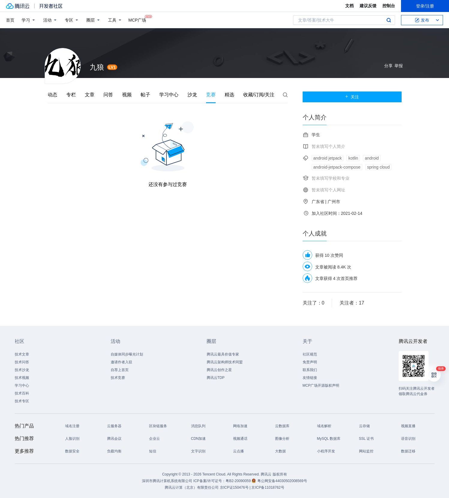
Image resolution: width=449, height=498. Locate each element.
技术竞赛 (118, 378)
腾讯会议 (114, 438)
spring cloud (378, 167)
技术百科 (22, 393)
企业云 (154, 438)
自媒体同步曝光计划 (127, 354)
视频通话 (240, 438)
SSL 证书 (366, 438)
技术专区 (22, 401)
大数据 (280, 451)
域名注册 (72, 426)
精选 (229, 94)
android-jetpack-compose (337, 167)
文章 (89, 94)
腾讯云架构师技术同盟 (225, 362)
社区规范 (310, 354)
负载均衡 (114, 451)
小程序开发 (326, 451)
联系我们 (310, 370)
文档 (349, 5)
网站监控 (366, 451)
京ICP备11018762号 (267, 487)
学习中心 (168, 94)
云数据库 (282, 426)
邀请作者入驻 (121, 362)
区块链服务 (158, 426)
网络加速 (240, 426)
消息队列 (198, 426)
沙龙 (192, 94)
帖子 (145, 94)
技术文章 (22, 354)
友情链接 (310, 378)
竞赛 (211, 94)
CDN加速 (198, 438)
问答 (108, 94)
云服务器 (114, 426)
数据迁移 (408, 451)
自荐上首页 (120, 370)
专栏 (71, 94)
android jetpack (327, 158)
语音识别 (408, 438)
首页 (10, 20)
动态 (52, 94)
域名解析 (324, 426)
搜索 (388, 20)
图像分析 (282, 438)
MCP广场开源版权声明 (321, 385)
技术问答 (22, 362)
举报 (398, 65)
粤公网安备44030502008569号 (282, 481)
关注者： (352, 302)
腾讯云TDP (216, 378)
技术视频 (22, 378)
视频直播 (408, 426)
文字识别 (198, 451)
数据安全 (72, 451)
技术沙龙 (22, 370)
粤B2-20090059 (239, 481)
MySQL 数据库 (329, 438)
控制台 (388, 5)
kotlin (353, 158)
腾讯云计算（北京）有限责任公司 (192, 487)
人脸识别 (72, 438)
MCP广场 (137, 19)
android (372, 158)
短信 (152, 451)
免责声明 (310, 362)
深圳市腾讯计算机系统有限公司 (167, 481)
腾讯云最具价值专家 (223, 354)
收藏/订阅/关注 (259, 94)
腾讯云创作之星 (219, 370)
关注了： (314, 302)
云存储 (364, 426)
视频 (127, 94)
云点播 (238, 451)
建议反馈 (368, 5)
